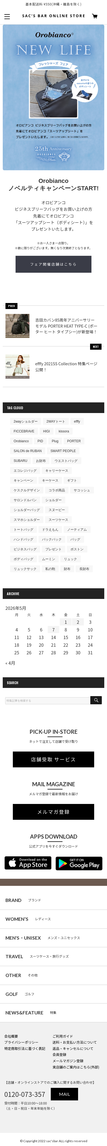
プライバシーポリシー (21, 1042)
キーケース (50, 480)
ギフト (72, 480)
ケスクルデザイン (27, 490)
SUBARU (20, 461)
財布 (67, 569)
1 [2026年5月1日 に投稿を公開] (65, 622)
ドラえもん (50, 530)
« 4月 (10, 663)
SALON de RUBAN (28, 451)
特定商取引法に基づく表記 (24, 1048)
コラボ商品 (57, 490)
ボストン (77, 549)
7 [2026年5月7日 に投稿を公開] (53, 629)
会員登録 (59, 1054)
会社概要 (11, 1036)
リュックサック (25, 569)
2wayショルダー (26, 421)
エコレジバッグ (25, 471)
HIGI (46, 431)
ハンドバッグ (23, 539)
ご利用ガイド (62, 1036)
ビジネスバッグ (25, 549)
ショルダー (53, 500)
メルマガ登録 (53, 812)
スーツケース (58, 520)
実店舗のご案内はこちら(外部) (75, 1067)
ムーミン (48, 559)
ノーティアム (77, 530)
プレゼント (53, 549)
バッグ (75, 539)
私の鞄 (50, 569)
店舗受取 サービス (53, 759)
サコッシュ (82, 490)
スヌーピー (57, 510)
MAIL (64, 1094)
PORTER (74, 441)
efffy (77, 421)
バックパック (52, 539)
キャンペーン (23, 480)
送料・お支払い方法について (74, 1042)
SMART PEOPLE (63, 451)
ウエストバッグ (66, 461)
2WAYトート (55, 421)
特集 (31, 1013)
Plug (55, 441)
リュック (70, 559)
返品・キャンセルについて (72, 1048)
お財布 (41, 461)
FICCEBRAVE (24, 431)
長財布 (84, 569)
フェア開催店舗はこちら (53, 264)
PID (40, 441)
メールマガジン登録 (67, 1060)
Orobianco (21, 441)
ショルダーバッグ (27, 510)
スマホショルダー (27, 520)
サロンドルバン (25, 500)
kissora (64, 431)
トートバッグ (23, 530)
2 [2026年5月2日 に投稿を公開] (78, 622)
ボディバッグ (23, 559)
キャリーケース (56, 471)
